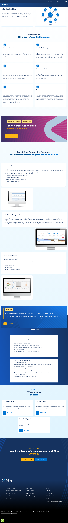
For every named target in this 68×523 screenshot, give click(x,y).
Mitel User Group (11, 498)
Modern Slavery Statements (54, 501)
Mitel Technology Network (33, 496)
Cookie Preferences (49, 511)
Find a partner (30, 493)
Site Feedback (29, 511)
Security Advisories (11, 496)
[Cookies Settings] (2, 520)
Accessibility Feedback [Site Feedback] (38, 511)
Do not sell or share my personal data (9, 513)
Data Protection (50, 496)
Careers (48, 490)
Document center (11, 493)
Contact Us (49, 493)
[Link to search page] (60, 1)
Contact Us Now (27, 459)
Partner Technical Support (13, 490)
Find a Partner (41, 459)
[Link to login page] (62, 1)
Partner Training (30, 490)
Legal (47, 498)
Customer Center (50, 1)
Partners (57, 1)
